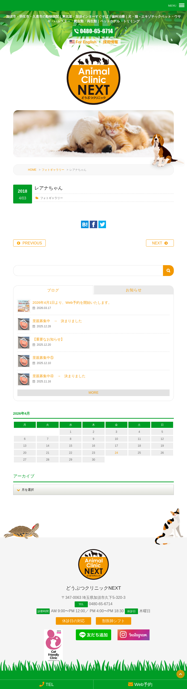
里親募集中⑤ (43, 351)
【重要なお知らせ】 (48, 333)
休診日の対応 (73, 616)
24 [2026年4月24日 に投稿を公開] (116, 446)
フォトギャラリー (53, 163)
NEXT (157, 237)
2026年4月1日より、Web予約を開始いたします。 (72, 296)
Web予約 (140, 684)
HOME (32, 163)
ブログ (53, 284)
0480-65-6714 (101, 598)
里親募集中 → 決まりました (57, 314)
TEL (46, 684)
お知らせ (134, 283)
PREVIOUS (32, 237)
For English (86, 42)
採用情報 (110, 42)
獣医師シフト (113, 616)
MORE (93, 386)
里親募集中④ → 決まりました (59, 369)
